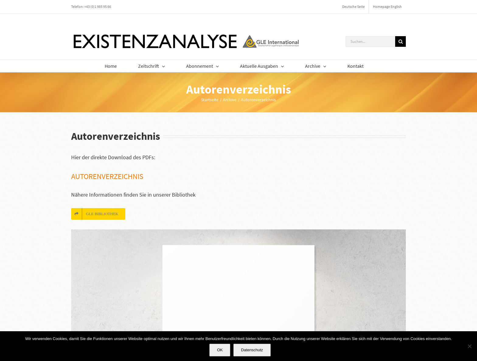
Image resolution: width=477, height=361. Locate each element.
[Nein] (469, 346)
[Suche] (400, 41)
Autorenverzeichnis (107, 176)
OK (220, 350)
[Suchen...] (370, 41)
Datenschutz (252, 350)
